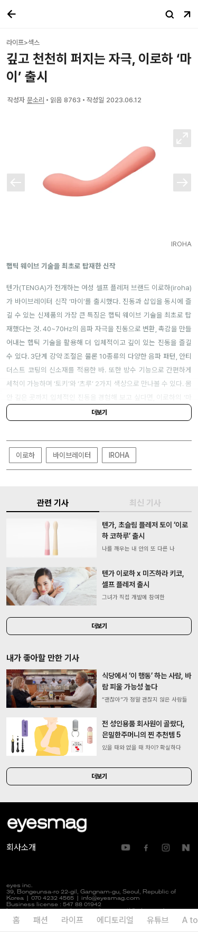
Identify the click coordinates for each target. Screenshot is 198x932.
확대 (182, 138)
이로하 (25, 455)
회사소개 (21, 847)
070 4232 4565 (52, 898)
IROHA (119, 455)
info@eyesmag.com (110, 898)
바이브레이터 (72, 455)
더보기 (99, 412)
